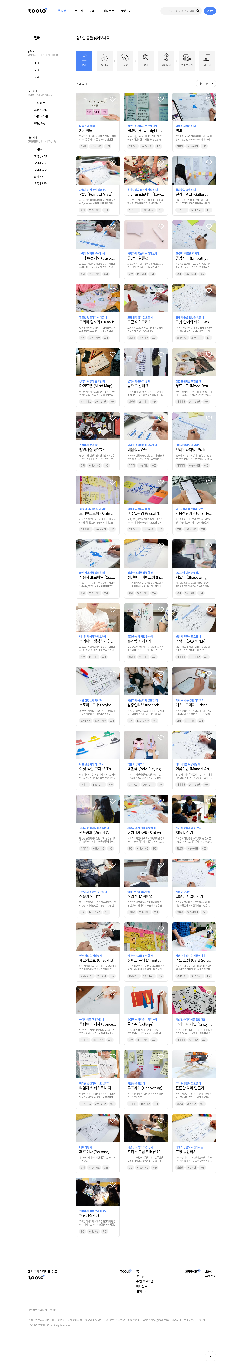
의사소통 (39, 176)
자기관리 (39, 149)
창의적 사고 (40, 163)
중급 (36, 70)
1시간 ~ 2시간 (41, 116)
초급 (36, 63)
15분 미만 (39, 103)
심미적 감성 (40, 170)
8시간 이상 (40, 123)
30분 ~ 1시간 (41, 109)
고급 (36, 77)
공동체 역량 (40, 183)
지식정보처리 (41, 156)
